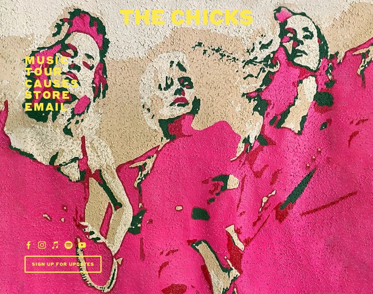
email (46, 106)
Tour (43, 71)
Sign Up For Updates (63, 264)
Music (46, 59)
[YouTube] (82, 245)
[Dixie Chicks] (28, 245)
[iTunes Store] (55, 245)
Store (47, 94)
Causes (52, 83)
